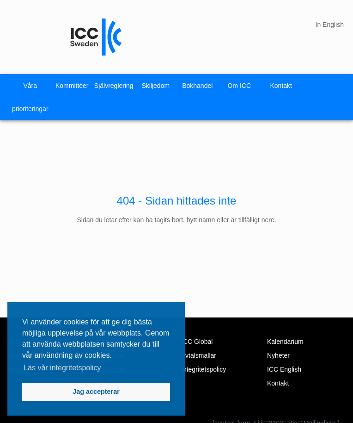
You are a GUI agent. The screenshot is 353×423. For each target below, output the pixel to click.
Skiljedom (155, 85)
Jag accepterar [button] (96, 391)
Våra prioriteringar (30, 97)
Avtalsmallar (198, 355)
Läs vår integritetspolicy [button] (62, 368)
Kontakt (281, 85)
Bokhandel (197, 85)
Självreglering (114, 85)
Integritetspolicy (203, 369)
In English (330, 24)
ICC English (284, 369)
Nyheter (278, 355)
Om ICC (239, 85)
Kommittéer (72, 85)
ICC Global (197, 341)
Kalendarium (285, 341)
